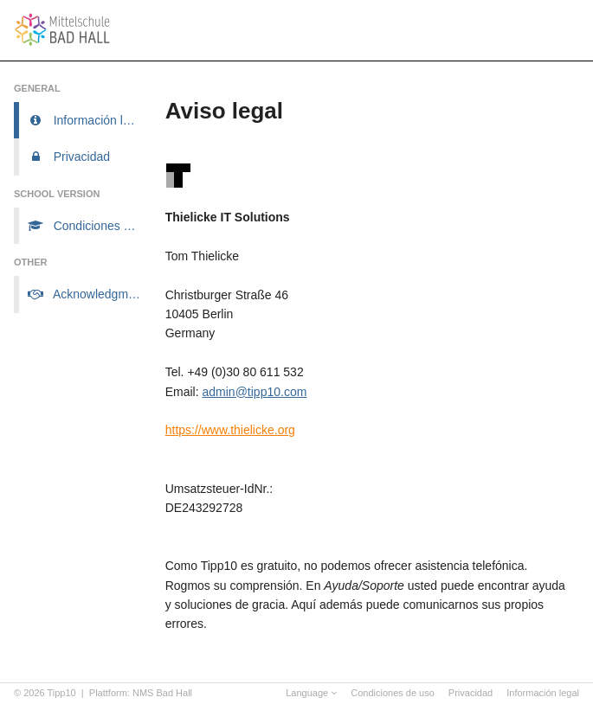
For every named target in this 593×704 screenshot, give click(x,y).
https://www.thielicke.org (230, 430)
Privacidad (470, 693)
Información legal (542, 693)
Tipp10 (62, 693)
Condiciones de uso (393, 693)
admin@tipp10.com (255, 392)
